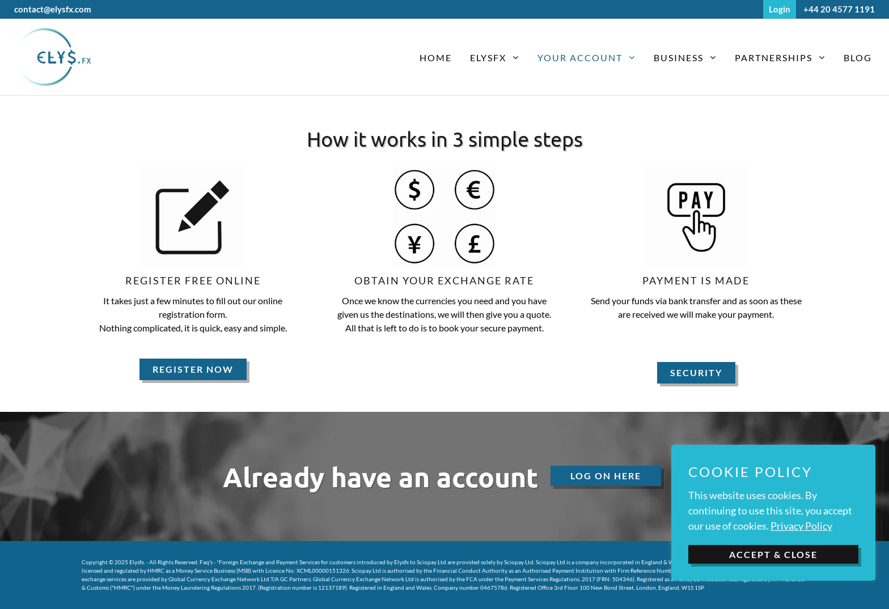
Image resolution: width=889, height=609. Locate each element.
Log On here (605, 475)
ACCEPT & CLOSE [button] (773, 554)
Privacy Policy (801, 525)
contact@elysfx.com (52, 9)
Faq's (206, 562)
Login (779, 9)
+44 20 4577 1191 (839, 9)
